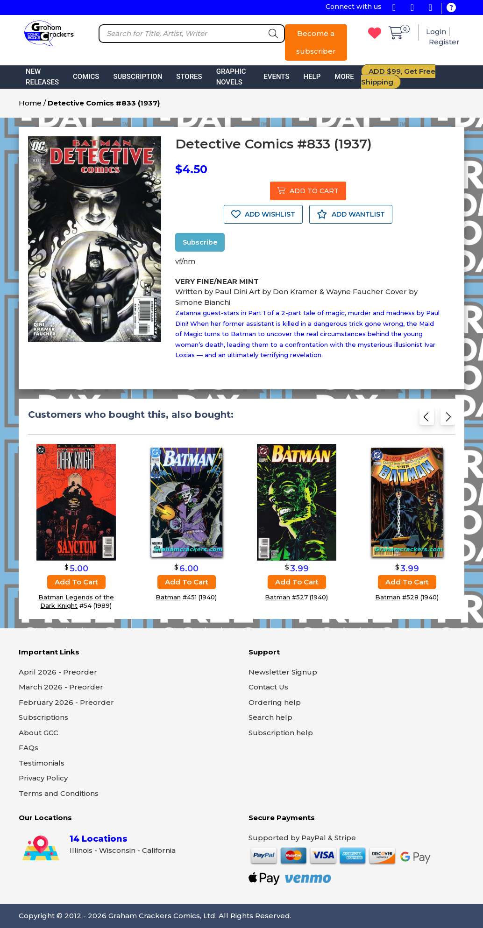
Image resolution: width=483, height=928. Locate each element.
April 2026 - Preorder (58, 672)
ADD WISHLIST (263, 214)
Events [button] (276, 76)
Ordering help (275, 702)
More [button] (344, 76)
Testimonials (41, 763)
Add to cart (76, 581)
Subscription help (281, 732)
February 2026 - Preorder (66, 702)
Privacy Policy (43, 777)
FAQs (28, 747)
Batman (168, 597)
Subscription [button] (137, 76)
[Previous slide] (426, 418)
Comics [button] (86, 76)
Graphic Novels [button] (231, 76)
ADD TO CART (308, 191)
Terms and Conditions (59, 793)
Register (444, 41)
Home (30, 102)
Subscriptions (43, 717)
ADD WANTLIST (351, 214)
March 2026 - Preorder (61, 686)
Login (436, 31)
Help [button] (311, 76)
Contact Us (268, 686)
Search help (270, 717)
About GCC (38, 732)
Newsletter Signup (283, 672)
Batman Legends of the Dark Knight (76, 601)
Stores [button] (189, 76)
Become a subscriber (316, 42)
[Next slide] (447, 418)
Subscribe (200, 242)
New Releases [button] (42, 76)
